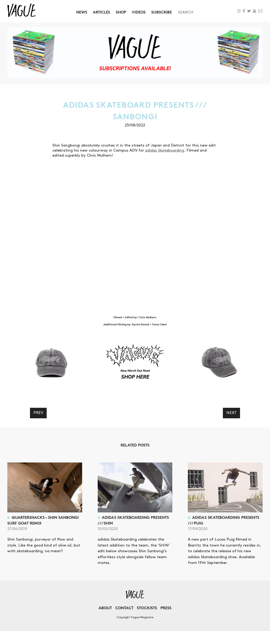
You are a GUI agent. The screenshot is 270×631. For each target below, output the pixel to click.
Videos (139, 12)
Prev (38, 413)
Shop (121, 12)
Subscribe (161, 12)
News (81, 12)
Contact (124, 607)
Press (165, 607)
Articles (101, 12)
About (105, 607)
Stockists (147, 607)
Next (231, 413)
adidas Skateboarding (164, 150)
